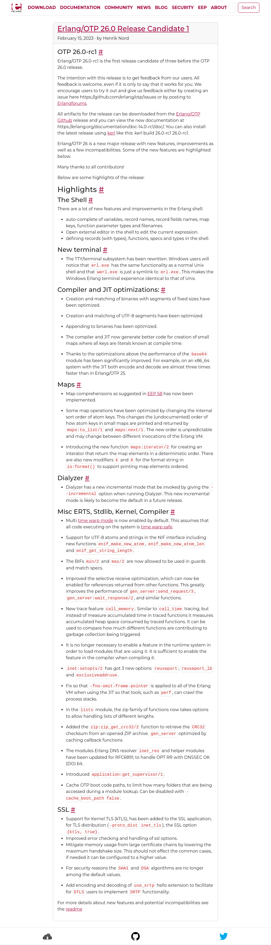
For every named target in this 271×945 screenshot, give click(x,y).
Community (119, 7)
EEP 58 (154, 393)
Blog (161, 7)
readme (74, 909)
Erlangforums (72, 103)
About (219, 7)
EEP (202, 7)
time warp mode (95, 520)
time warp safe (156, 526)
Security (183, 7)
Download (42, 7)
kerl (111, 133)
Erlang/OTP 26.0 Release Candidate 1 (123, 28)
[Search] (232, 8)
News (144, 7)
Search (248, 7)
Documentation (80, 7)
